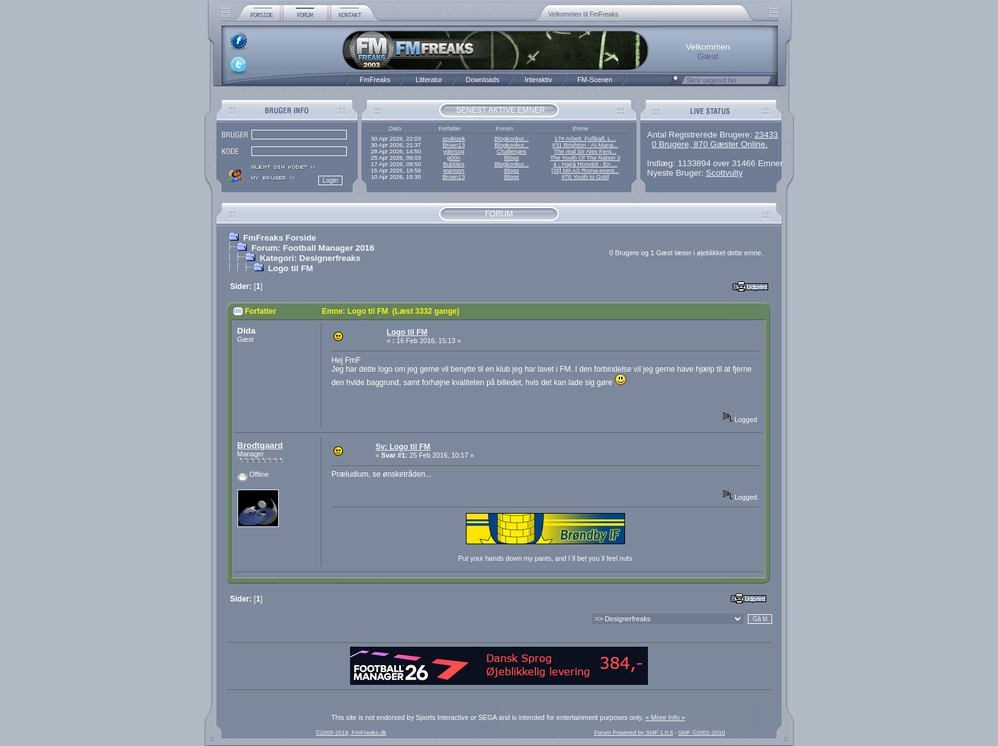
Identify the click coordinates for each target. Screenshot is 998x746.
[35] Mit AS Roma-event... (585, 170)
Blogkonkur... (512, 139)
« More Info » (665, 717)
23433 (766, 134)
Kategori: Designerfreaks (310, 258)
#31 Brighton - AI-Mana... (585, 145)
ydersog (453, 151)
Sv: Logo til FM (403, 446)
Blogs (511, 158)
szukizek (453, 139)
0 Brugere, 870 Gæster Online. (710, 144)
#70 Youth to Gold (584, 177)
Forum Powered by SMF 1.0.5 (633, 732)
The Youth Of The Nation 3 (585, 158)
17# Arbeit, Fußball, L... (584, 139)
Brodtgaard (260, 445)
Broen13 (453, 145)
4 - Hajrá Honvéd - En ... (585, 164)
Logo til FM (290, 268)
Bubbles (454, 164)
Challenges (511, 151)
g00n (453, 158)
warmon (453, 170)
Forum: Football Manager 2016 (312, 248)
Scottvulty (724, 173)
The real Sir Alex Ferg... (585, 151)
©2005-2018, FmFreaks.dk (351, 732)
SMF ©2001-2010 (701, 732)
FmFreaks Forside (279, 238)
